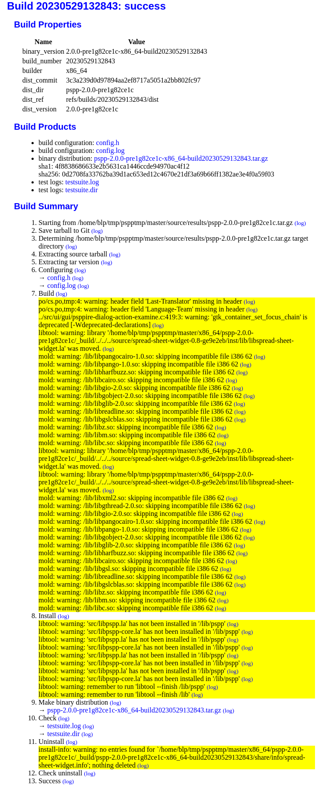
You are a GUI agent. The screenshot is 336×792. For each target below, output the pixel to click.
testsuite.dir (81, 190)
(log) (300, 223)
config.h (107, 142)
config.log (110, 150)
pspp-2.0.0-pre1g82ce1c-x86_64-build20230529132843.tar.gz (181, 158)
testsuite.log (82, 182)
